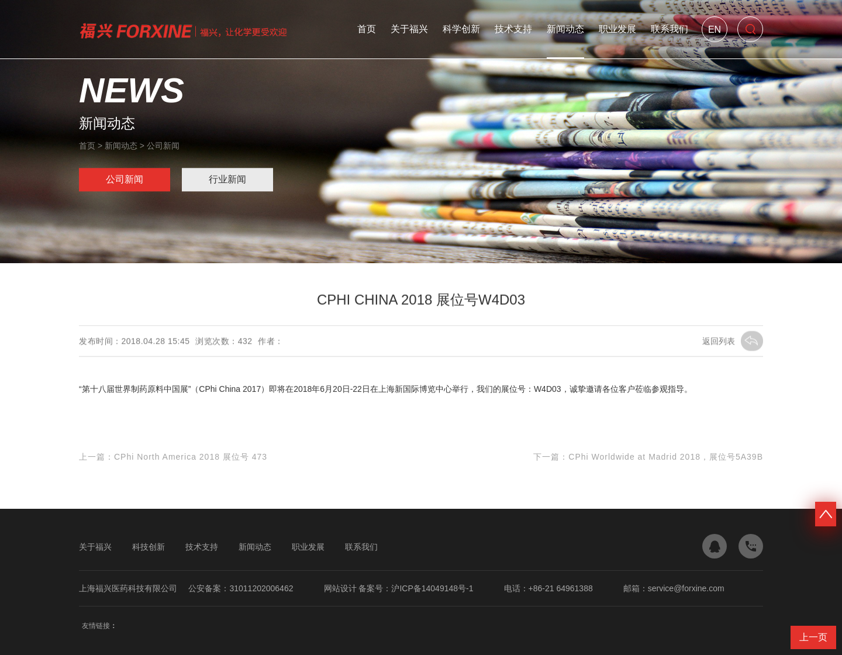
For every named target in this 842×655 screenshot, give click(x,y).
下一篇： (648, 457)
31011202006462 (261, 588)
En (714, 30)
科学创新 (461, 29)
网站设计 (340, 588)
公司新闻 (163, 146)
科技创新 (148, 546)
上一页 (813, 637)
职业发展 (617, 29)
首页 (366, 29)
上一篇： (173, 457)
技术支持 (513, 29)
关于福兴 (409, 29)
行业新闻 (227, 180)
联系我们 (669, 29)
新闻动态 (565, 29)
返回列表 (732, 341)
